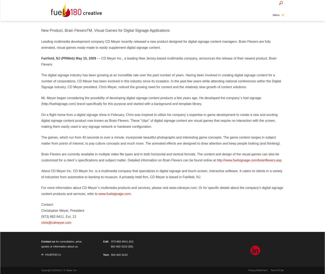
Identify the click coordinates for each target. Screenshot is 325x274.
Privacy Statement (258, 270)
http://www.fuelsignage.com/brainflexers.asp (249, 160)
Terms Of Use (277, 270)
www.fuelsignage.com (115, 194)
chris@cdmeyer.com (56, 222)
